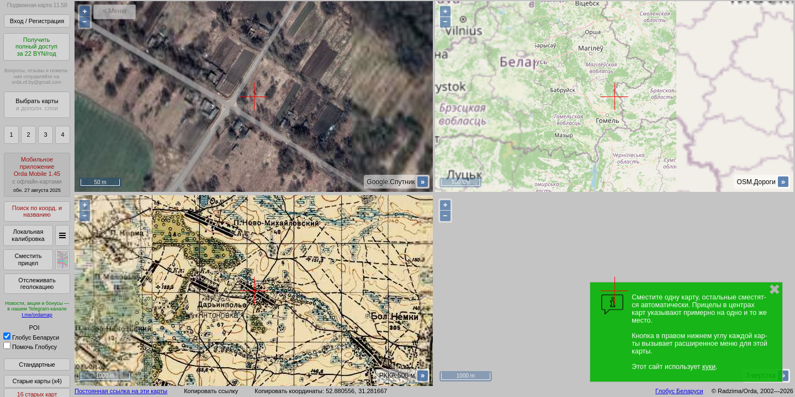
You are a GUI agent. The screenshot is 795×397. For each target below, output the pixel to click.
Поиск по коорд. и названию (37, 211)
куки (709, 367)
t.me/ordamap (37, 315)
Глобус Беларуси (31, 337)
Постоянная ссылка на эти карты (121, 391)
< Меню (114, 11)
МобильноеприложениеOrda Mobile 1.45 (37, 174)
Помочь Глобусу (30, 347)
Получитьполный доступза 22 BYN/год (36, 46)
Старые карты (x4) (36, 381)
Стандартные (37, 364)
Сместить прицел (27, 259)
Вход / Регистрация (37, 21)
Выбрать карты (36, 104)
